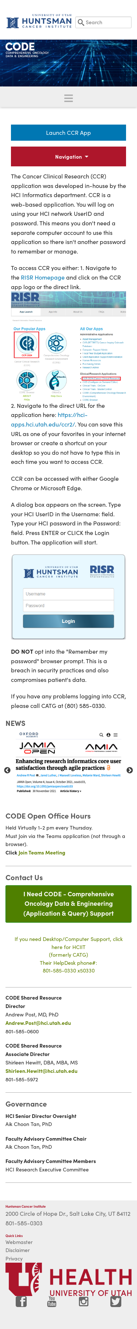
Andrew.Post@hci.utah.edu (38, 1022)
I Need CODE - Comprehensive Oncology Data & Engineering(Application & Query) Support (68, 903)
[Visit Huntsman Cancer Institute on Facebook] (21, 1304)
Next (129, 770)
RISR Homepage (43, 277)
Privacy (14, 1258)
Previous (7, 770)
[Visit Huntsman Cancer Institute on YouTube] (52, 1304)
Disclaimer (17, 1250)
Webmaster (19, 1241)
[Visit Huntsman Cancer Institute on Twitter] (115, 1304)
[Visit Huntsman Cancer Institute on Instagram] (84, 1304)
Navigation (68, 156)
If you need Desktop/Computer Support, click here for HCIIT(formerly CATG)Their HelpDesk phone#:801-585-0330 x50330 (69, 954)
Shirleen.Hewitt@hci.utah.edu (41, 1070)
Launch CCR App (68, 132)
